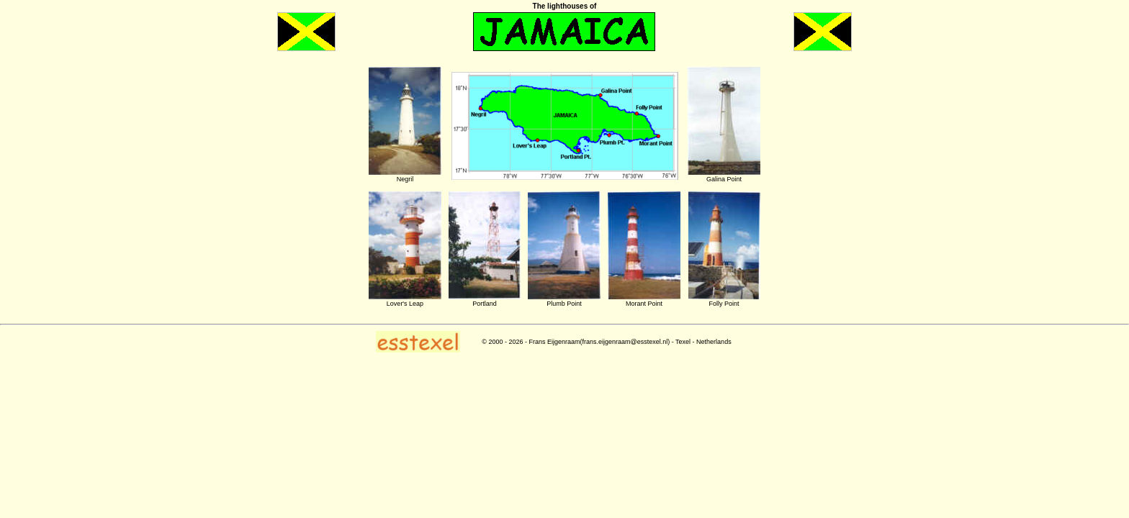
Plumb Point (564, 303)
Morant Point (644, 303)
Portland (484, 303)
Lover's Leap (405, 303)
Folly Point (724, 303)
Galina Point (724, 179)
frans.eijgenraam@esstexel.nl (625, 341)
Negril (405, 179)
